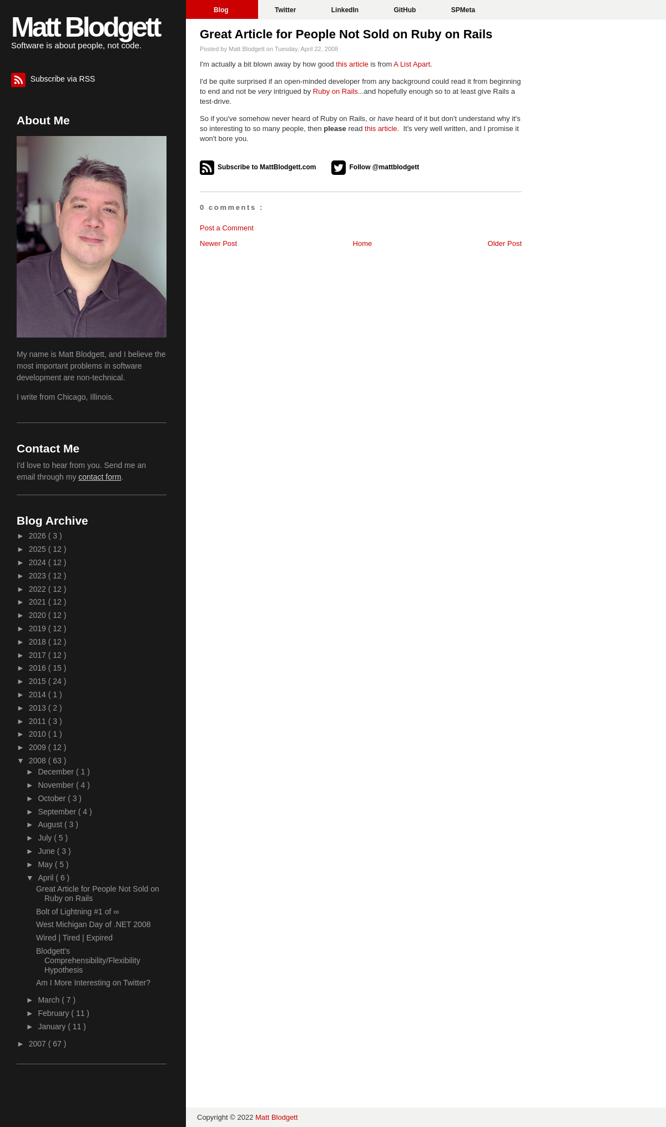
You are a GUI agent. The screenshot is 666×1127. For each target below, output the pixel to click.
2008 (38, 760)
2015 (38, 681)
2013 (38, 707)
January (53, 1026)
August (51, 824)
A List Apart (411, 64)
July (46, 837)
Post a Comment (227, 228)
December (56, 771)
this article (352, 64)
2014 (38, 694)
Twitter (286, 10)
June (47, 851)
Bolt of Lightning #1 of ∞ (77, 911)
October (53, 798)
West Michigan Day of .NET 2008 (93, 924)
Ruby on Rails (335, 91)
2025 (38, 549)
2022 (38, 589)
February (54, 1013)
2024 (38, 562)
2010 (38, 733)
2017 (38, 655)
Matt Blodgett (85, 27)
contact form (99, 476)
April (47, 877)
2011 (38, 721)
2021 (38, 601)
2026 (38, 535)
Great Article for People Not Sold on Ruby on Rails (346, 34)
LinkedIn (346, 10)
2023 (38, 575)
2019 (38, 628)
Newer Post (218, 243)
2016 (38, 667)
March (50, 999)
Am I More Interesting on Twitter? (93, 982)
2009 (38, 747)
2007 (38, 1043)
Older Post (505, 243)
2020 (38, 615)
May (46, 864)
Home (362, 243)
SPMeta (463, 10)
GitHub (405, 10)
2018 (38, 641)
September (58, 811)
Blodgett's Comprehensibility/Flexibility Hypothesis (88, 960)
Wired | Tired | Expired (74, 937)
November (56, 785)
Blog (222, 10)
